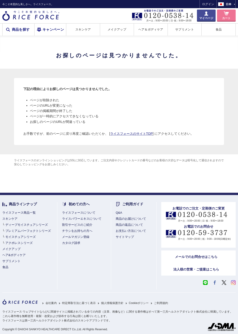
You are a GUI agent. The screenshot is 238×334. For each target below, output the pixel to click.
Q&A (119, 212)
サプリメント (184, 29)
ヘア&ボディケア (14, 255)
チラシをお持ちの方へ (77, 231)
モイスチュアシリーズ (20, 237)
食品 (219, 29)
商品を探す (21, 29)
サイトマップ (125, 237)
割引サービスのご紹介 (77, 224)
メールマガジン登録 (75, 237)
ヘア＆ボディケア (150, 29)
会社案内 (51, 303)
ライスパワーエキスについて (82, 218)
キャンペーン (53, 29)
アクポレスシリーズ (19, 243)
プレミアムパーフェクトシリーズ (28, 231)
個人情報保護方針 (112, 303)
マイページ (206, 18)
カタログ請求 (71, 243)
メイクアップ (117, 29)
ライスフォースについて (78, 212)
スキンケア (83, 29)
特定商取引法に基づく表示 (79, 303)
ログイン (208, 4)
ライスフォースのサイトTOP (131, 133)
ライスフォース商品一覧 (19, 212)
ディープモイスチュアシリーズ (26, 224)
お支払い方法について (131, 231)
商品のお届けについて (131, 218)
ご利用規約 (161, 303)
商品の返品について (129, 224)
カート (226, 18)
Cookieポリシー (139, 303)
